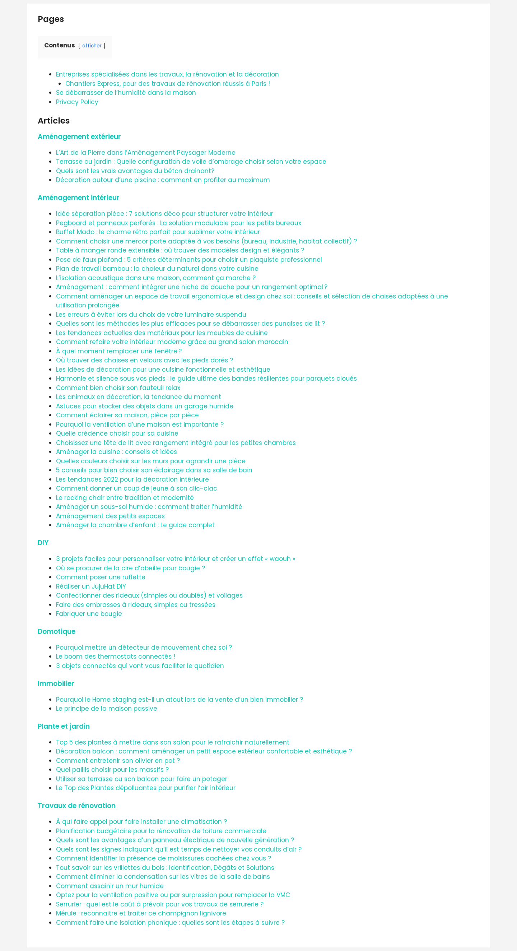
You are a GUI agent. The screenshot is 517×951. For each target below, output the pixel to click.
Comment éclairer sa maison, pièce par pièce (127, 415)
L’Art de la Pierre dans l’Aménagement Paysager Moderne (146, 152)
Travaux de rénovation (77, 806)
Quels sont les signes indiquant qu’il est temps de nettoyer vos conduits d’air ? (179, 849)
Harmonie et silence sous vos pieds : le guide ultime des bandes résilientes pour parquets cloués (206, 378)
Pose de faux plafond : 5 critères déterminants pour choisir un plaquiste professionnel (189, 259)
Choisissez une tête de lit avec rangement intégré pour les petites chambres (176, 443)
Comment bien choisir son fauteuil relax (118, 388)
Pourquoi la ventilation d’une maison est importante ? (140, 424)
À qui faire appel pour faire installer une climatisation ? (141, 821)
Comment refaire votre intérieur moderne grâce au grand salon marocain (172, 342)
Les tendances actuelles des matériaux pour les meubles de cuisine (162, 333)
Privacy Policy (77, 102)
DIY (43, 543)
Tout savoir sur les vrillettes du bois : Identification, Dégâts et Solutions (165, 867)
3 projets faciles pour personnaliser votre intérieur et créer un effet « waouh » (175, 559)
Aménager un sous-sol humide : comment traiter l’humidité (149, 506)
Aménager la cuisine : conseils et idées (116, 451)
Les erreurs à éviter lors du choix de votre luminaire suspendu (151, 314)
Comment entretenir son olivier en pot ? (118, 760)
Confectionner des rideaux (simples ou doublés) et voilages (149, 595)
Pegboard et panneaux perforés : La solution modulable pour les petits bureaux (178, 223)
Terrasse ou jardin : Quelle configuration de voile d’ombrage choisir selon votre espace (191, 161)
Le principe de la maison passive (106, 708)
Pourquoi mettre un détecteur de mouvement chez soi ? (144, 647)
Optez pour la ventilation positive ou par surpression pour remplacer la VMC (173, 895)
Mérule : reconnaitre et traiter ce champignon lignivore (141, 913)
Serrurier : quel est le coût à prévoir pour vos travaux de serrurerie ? (160, 904)
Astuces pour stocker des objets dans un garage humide (144, 406)
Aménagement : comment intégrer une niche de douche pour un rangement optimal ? (191, 287)
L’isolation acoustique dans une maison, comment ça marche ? (156, 278)
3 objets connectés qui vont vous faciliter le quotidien (140, 666)
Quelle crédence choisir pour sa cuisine (117, 433)
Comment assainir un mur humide (110, 886)
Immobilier (56, 683)
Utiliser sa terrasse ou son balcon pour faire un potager (141, 779)
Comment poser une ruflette (100, 577)
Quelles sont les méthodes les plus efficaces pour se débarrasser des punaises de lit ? (190, 323)
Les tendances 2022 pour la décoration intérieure (132, 479)
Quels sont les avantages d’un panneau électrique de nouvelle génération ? (175, 840)
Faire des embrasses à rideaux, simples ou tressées (135, 604)
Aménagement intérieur (79, 198)
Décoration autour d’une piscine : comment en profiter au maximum (163, 180)
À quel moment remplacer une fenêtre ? (119, 351)
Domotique (56, 631)
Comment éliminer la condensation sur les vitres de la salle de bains (163, 876)
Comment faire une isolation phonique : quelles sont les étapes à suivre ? (170, 922)
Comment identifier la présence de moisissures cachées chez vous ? (163, 858)
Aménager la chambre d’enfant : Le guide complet (135, 525)
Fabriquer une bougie (89, 613)
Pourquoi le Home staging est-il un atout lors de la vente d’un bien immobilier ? (179, 699)
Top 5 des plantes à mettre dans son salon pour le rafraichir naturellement (172, 742)
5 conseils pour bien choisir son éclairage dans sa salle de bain (154, 470)
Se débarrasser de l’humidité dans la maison (126, 92)
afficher (92, 45)
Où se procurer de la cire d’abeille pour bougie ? (130, 568)
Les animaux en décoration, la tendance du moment (138, 397)
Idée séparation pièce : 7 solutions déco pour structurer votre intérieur (164, 213)
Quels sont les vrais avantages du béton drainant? (135, 171)
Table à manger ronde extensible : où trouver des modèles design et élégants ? (180, 250)
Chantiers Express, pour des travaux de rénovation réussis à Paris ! (167, 83)
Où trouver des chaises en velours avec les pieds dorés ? (144, 360)
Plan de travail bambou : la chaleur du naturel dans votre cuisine (157, 268)
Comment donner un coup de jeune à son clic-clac (136, 488)
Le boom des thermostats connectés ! (115, 656)
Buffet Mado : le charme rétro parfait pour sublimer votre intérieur (158, 232)
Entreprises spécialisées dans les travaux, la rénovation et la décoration (167, 74)
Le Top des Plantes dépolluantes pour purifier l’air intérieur (146, 788)
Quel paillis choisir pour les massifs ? (112, 769)
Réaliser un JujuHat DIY (91, 586)
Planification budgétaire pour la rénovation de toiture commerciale (161, 831)
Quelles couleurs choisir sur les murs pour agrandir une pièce (151, 461)
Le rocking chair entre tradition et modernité (125, 497)
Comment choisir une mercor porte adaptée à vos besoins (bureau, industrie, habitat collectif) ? (206, 241)
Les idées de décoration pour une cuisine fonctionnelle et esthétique (163, 369)
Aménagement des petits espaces (110, 516)
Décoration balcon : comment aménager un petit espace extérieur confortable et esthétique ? (204, 751)
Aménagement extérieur (79, 137)
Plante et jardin (64, 726)
